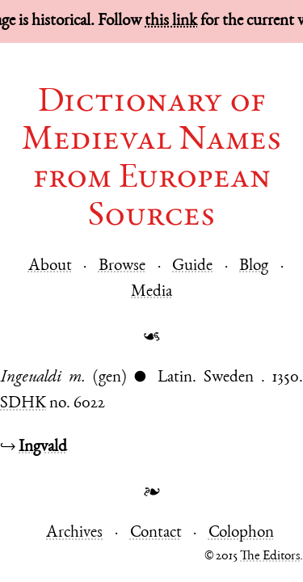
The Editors (270, 556)
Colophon (241, 533)
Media (151, 292)
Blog (253, 266)
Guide (192, 266)
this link (171, 21)
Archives (74, 533)
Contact (156, 533)
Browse (122, 266)
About (50, 266)
